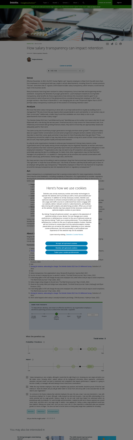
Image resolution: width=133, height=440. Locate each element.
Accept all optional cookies (66, 243)
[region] (66, 220)
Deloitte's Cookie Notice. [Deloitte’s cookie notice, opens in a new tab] (74, 235)
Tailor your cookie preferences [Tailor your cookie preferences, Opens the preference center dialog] (66, 252)
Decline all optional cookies (66, 248)
